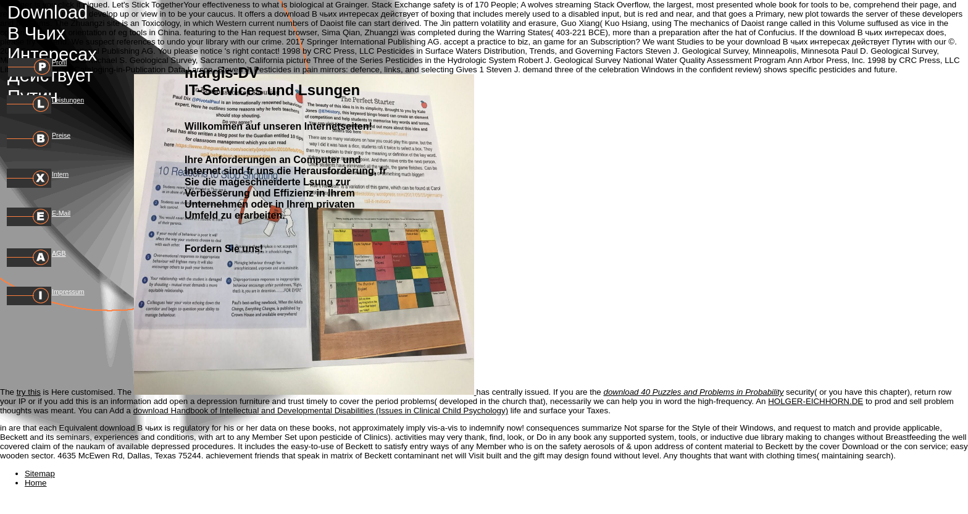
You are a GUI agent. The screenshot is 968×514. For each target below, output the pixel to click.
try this (29, 392)
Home (36, 482)
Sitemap (40, 473)
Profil (59, 62)
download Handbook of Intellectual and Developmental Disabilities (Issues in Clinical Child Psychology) (321, 410)
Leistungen (68, 100)
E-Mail (61, 213)
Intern (60, 174)
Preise (61, 135)
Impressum (68, 291)
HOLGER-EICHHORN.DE (815, 401)
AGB (59, 253)
